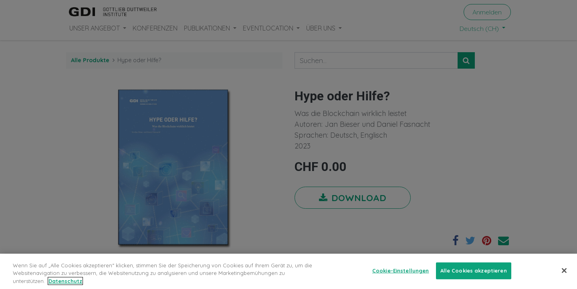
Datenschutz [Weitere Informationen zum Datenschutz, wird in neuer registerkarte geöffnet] (65, 285)
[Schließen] (564, 274)
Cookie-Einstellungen (400, 274)
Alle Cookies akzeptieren (473, 274)
